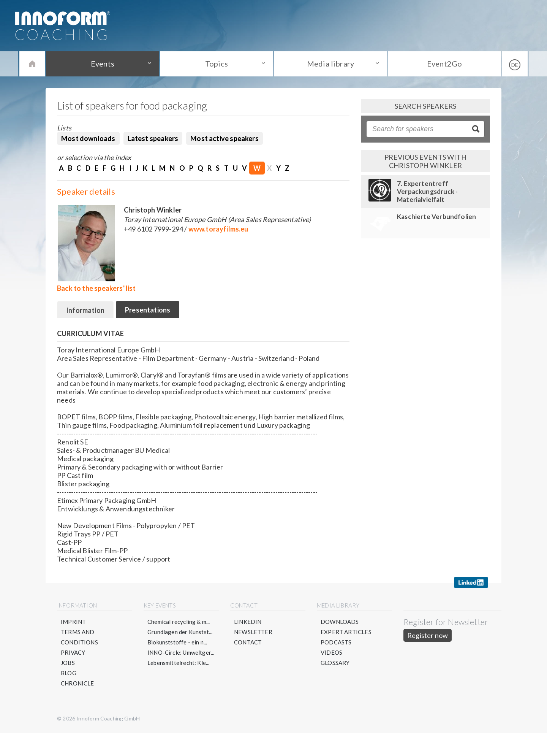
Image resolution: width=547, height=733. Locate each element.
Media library (330, 63)
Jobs (68, 662)
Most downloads (88, 138)
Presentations (147, 310)
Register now (427, 635)
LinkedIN (247, 621)
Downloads (340, 621)
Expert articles (346, 631)
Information (85, 310)
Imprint (73, 621)
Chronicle (77, 683)
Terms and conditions (79, 637)
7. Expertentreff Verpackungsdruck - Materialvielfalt (427, 191)
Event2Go (444, 63)
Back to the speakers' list (96, 288)
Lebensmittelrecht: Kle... (178, 662)
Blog (68, 673)
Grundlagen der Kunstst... (180, 631)
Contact (248, 642)
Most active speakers (224, 138)
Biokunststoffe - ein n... (177, 642)
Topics (216, 63)
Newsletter (253, 631)
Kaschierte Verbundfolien (436, 217)
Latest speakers (153, 138)
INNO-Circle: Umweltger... (181, 652)
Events (102, 63)
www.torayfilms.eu (218, 229)
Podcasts (336, 642)
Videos (331, 652)
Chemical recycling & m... (178, 621)
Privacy (73, 652)
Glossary (335, 662)
